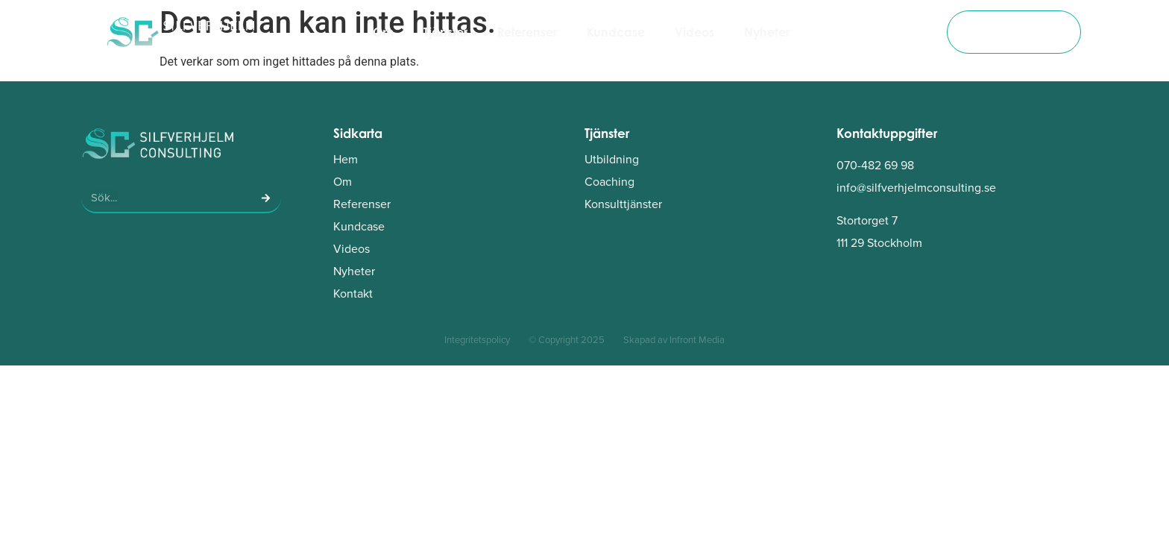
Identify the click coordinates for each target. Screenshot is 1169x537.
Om (383, 32)
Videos (694, 32)
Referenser (527, 32)
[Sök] (266, 197)
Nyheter (767, 32)
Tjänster (445, 32)
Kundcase (616, 32)
